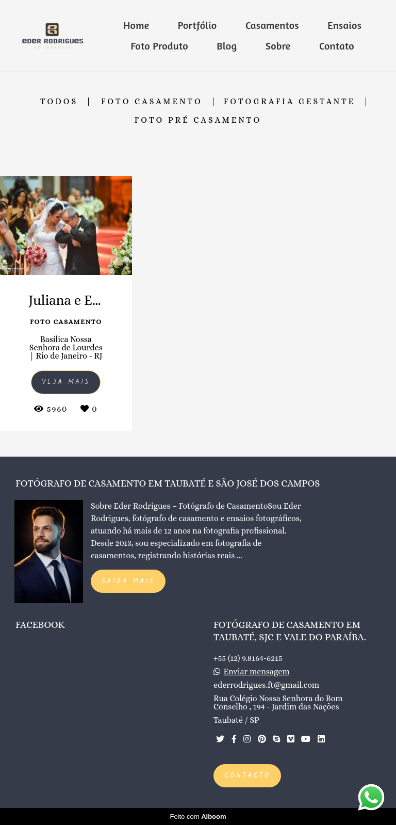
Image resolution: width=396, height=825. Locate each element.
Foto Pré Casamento (198, 120)
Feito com (198, 816)
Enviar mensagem (257, 672)
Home (136, 25)
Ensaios (344, 25)
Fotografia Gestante (289, 102)
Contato (336, 45)
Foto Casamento (152, 102)
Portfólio (197, 25)
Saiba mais (128, 581)
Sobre (278, 45)
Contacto (247, 775)
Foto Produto (159, 45)
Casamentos (272, 25)
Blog (227, 45)
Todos (59, 102)
